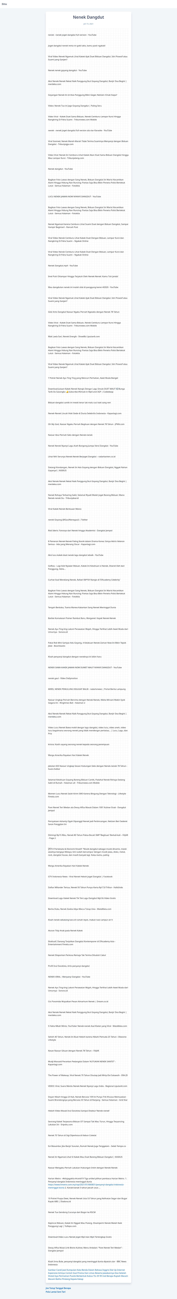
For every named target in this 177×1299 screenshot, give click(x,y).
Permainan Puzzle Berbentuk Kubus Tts (77, 1276)
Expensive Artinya (56, 1273)
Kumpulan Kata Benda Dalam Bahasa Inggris (88, 1269)
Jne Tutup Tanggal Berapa (58, 1288)
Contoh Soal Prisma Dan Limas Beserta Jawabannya (89, 1273)
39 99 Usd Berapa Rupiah (108, 1276)
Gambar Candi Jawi (57, 1269)
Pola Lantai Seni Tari (55, 1291)
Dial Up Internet (117, 1269)
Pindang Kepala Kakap (72, 1279)
